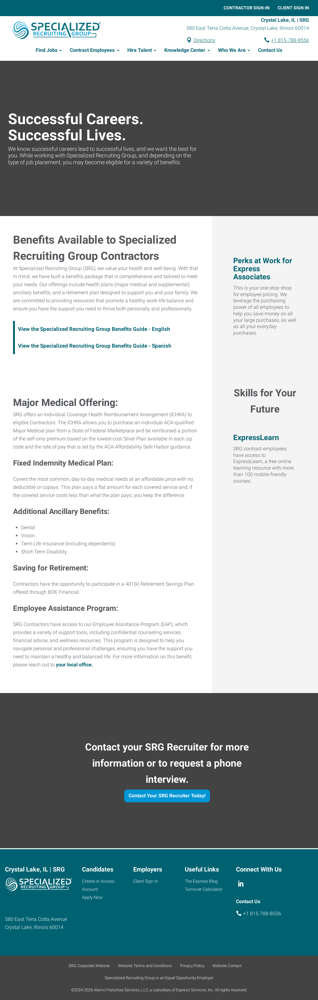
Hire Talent (139, 51)
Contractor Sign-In (247, 7)
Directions (204, 40)
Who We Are (232, 51)
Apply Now (92, 897)
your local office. (74, 666)
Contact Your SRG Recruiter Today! (167, 797)
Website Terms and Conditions (145, 965)
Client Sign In (293, 7)
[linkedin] (241, 883)
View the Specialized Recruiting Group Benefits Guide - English (94, 330)
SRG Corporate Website (89, 965)
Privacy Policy (192, 965)
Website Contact (227, 965)
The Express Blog (201, 881)
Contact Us (270, 51)
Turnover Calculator (204, 889)
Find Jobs (46, 51)
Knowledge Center (184, 51)
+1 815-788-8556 (290, 40)
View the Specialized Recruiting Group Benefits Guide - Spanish (94, 347)
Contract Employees (92, 51)
